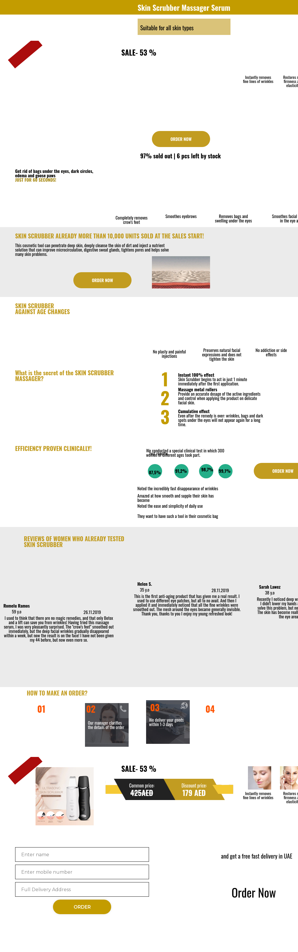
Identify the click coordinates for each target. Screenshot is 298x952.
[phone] (82, 872)
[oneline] (82, 889)
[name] (82, 854)
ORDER (82, 907)
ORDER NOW (181, 139)
